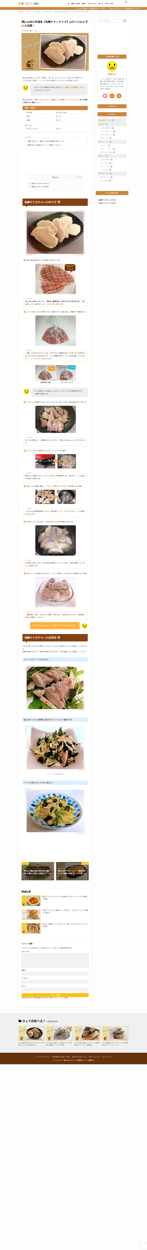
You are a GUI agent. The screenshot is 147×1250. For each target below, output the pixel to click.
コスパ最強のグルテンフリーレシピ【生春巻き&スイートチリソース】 (115, 1043)
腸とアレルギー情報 (108, 153)
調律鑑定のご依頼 (108, 120)
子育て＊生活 (109, 3)
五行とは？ (105, 146)
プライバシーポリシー (41, 1056)
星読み (84, 3)
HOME (22, 11)
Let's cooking (36, 11)
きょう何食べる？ (47, 11)
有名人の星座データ (108, 135)
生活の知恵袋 (106, 182)
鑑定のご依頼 (76, 3)
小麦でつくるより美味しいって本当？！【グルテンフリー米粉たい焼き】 (64, 911)
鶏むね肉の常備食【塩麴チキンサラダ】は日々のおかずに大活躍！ (72, 11)
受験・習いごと (106, 179)
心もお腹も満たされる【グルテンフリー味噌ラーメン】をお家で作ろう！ (32, 1043)
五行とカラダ (92, 3)
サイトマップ (109, 1056)
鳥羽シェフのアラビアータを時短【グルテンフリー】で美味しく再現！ (64, 897)
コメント (25, 951)
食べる (101, 3)
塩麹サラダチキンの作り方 (40, 183)
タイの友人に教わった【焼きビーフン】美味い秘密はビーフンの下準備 (59, 1043)
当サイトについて (96, 1056)
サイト (24, 985)
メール (24, 977)
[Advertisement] (55, 164)
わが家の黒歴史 (106, 161)
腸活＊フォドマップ (108, 149)
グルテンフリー (106, 167)
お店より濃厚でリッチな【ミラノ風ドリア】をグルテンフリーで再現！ (64, 925)
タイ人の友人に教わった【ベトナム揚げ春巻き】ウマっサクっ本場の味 (87, 1043)
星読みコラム (106, 138)
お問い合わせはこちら (79, 1056)
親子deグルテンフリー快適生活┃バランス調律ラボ (79, 1060)
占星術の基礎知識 (107, 128)
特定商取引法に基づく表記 (60, 1056)
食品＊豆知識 (106, 164)
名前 (24, 969)
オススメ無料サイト (108, 131)
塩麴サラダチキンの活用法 (40, 186)
